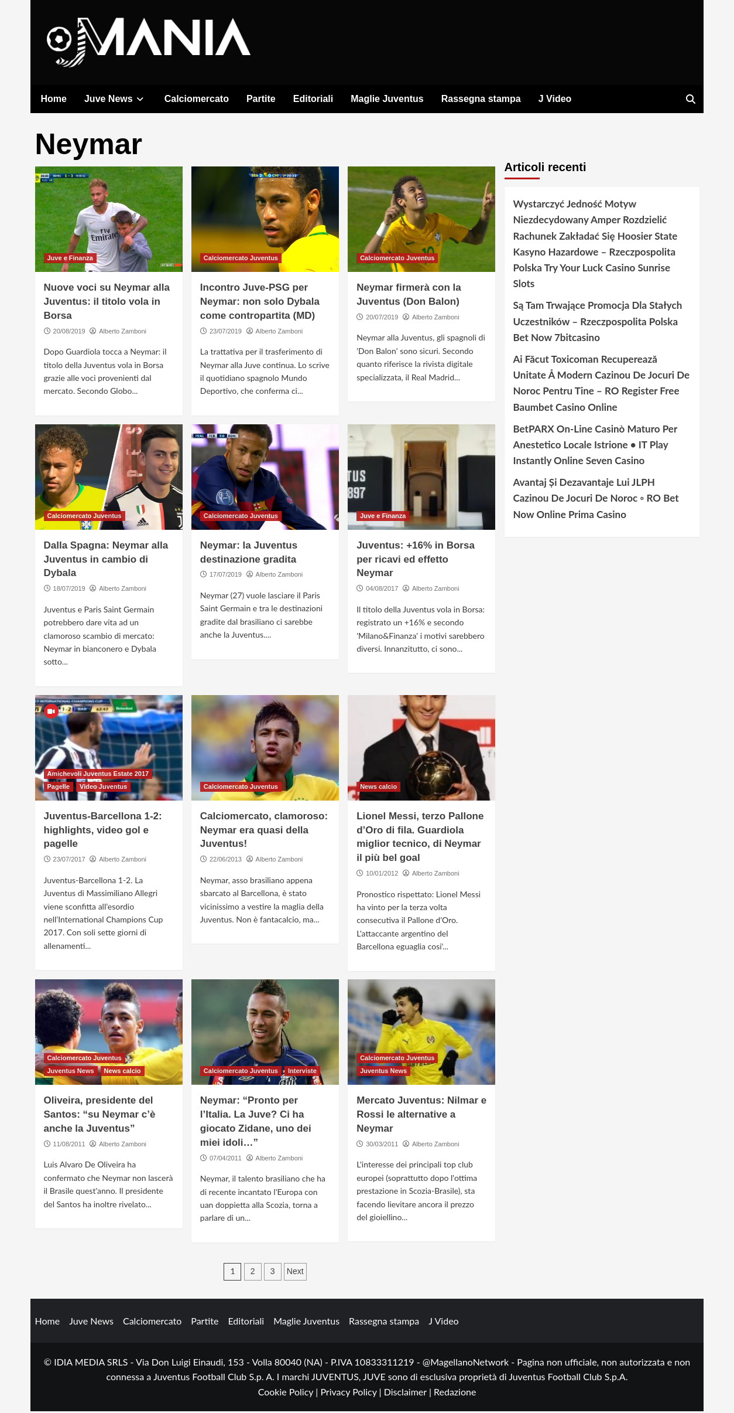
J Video (555, 99)
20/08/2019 (69, 333)
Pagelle (58, 788)
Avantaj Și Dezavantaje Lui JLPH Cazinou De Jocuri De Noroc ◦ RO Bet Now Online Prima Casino (596, 500)
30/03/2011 (382, 1146)
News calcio (378, 788)
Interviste (302, 1073)
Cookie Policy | (289, 1394)
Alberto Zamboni (122, 333)
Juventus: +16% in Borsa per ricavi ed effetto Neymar (415, 561)
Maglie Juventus (387, 99)
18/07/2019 (69, 590)
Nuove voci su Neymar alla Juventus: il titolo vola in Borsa (107, 304)
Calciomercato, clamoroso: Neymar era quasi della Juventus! (264, 832)
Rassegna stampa (481, 99)
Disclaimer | (409, 1394)
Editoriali (313, 99)
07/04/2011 (226, 1160)
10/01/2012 (382, 875)
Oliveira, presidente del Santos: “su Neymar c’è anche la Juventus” (100, 1116)
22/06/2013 (226, 861)
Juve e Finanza (70, 260)
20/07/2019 (382, 319)
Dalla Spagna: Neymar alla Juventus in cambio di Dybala (106, 561)
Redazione (455, 1394)
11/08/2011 (69, 1146)
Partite (261, 99)
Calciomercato (196, 99)
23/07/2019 (226, 333)
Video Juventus (103, 788)
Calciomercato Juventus (241, 260)
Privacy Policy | (351, 1394)
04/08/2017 (382, 590)
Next (295, 1273)
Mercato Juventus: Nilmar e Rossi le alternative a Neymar (421, 1116)
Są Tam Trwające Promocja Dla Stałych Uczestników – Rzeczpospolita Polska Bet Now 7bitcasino (597, 323)
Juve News (115, 99)
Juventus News (70, 1073)
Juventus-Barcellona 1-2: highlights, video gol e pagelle (103, 832)
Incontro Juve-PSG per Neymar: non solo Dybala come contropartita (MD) (260, 304)
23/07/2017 (69, 861)
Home (54, 99)
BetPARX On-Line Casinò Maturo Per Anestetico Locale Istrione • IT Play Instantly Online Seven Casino (595, 447)
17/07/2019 (226, 576)
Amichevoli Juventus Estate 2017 (98, 775)
